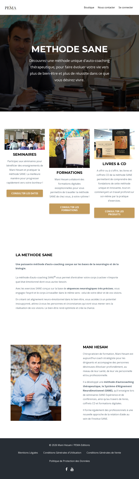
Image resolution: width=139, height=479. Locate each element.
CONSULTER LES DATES (24, 193)
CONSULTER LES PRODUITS (114, 213)
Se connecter (126, 7)
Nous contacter (106, 7)
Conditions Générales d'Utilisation (62, 452)
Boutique (89, 7)
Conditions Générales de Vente (104, 452)
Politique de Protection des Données (69, 461)
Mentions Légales (28, 452)
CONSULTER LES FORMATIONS (69, 209)
